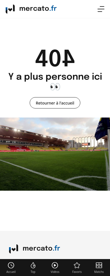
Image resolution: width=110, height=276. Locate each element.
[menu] (101, 9)
